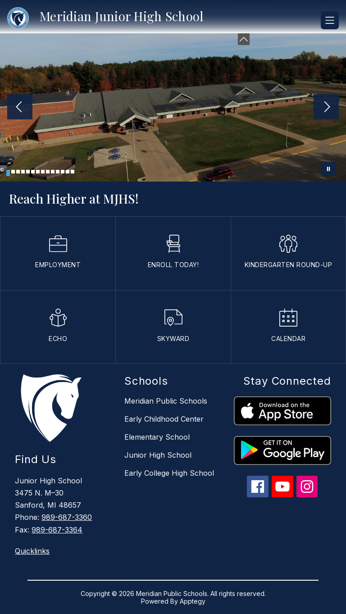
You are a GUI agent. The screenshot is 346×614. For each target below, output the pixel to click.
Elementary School (157, 436)
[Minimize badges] (244, 39)
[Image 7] (38, 171)
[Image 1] (8, 173)
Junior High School (157, 454)
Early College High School (169, 473)
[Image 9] (48, 171)
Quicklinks (32, 550)
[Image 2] (13, 171)
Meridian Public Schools (165, 400)
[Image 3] (18, 171)
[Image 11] (57, 171)
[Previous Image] (19, 107)
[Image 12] (62, 171)
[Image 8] (43, 171)
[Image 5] (28, 171)
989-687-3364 (57, 529)
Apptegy (192, 601)
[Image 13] (67, 171)
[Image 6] (33, 171)
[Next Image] (326, 107)
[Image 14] (72, 171)
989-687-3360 (66, 517)
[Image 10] (53, 171)
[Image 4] (23, 171)
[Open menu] (330, 20)
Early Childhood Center (164, 418)
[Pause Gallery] (328, 169)
